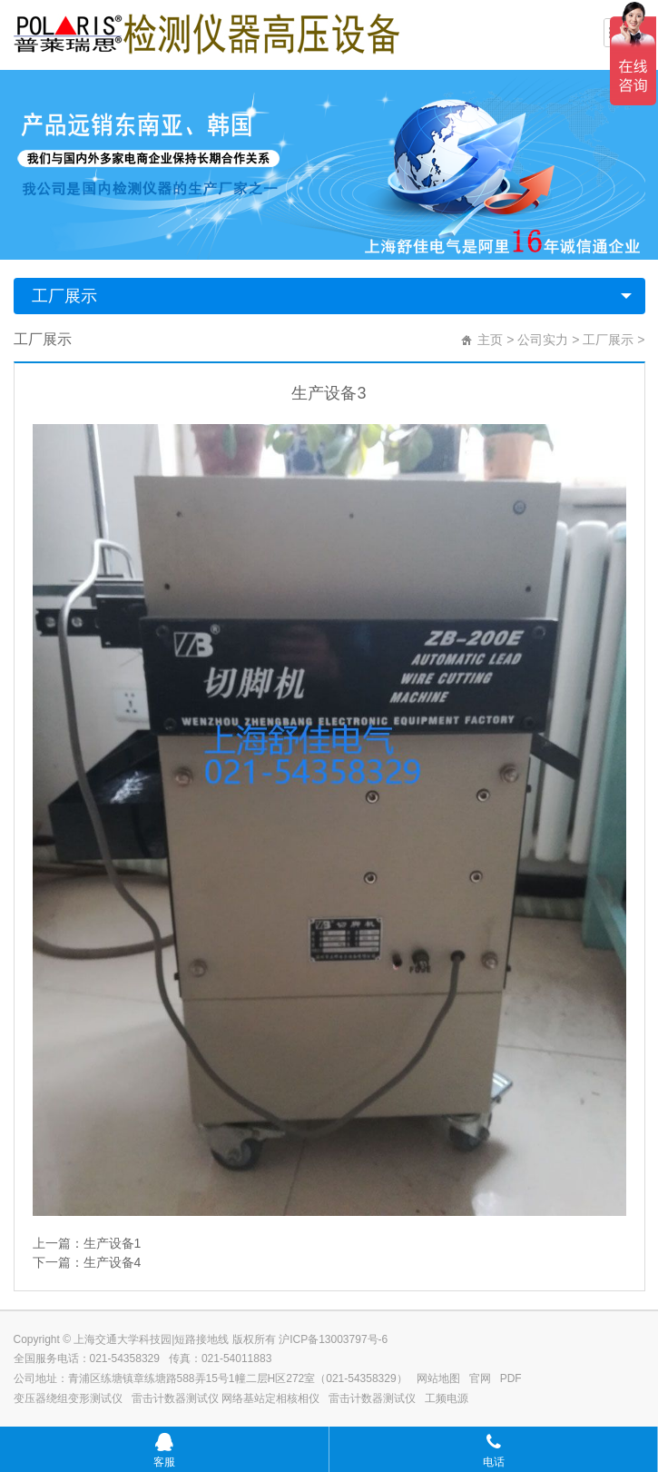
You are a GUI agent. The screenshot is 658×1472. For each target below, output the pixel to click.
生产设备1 (112, 1243)
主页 (490, 339)
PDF (511, 1378)
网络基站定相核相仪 (270, 1398)
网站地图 (438, 1378)
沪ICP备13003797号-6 (333, 1339)
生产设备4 (112, 1262)
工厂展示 (64, 296)
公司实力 (542, 339)
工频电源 (446, 1398)
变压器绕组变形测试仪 (68, 1398)
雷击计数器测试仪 (175, 1398)
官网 (480, 1378)
